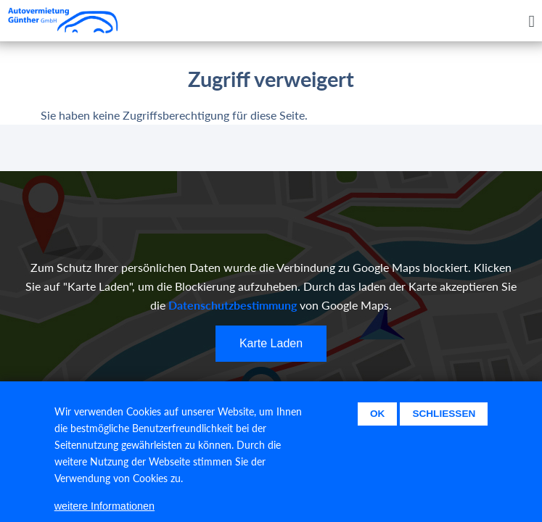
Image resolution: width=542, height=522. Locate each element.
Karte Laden (271, 343)
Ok (377, 419)
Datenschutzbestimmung (232, 305)
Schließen (443, 419)
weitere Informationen (104, 511)
